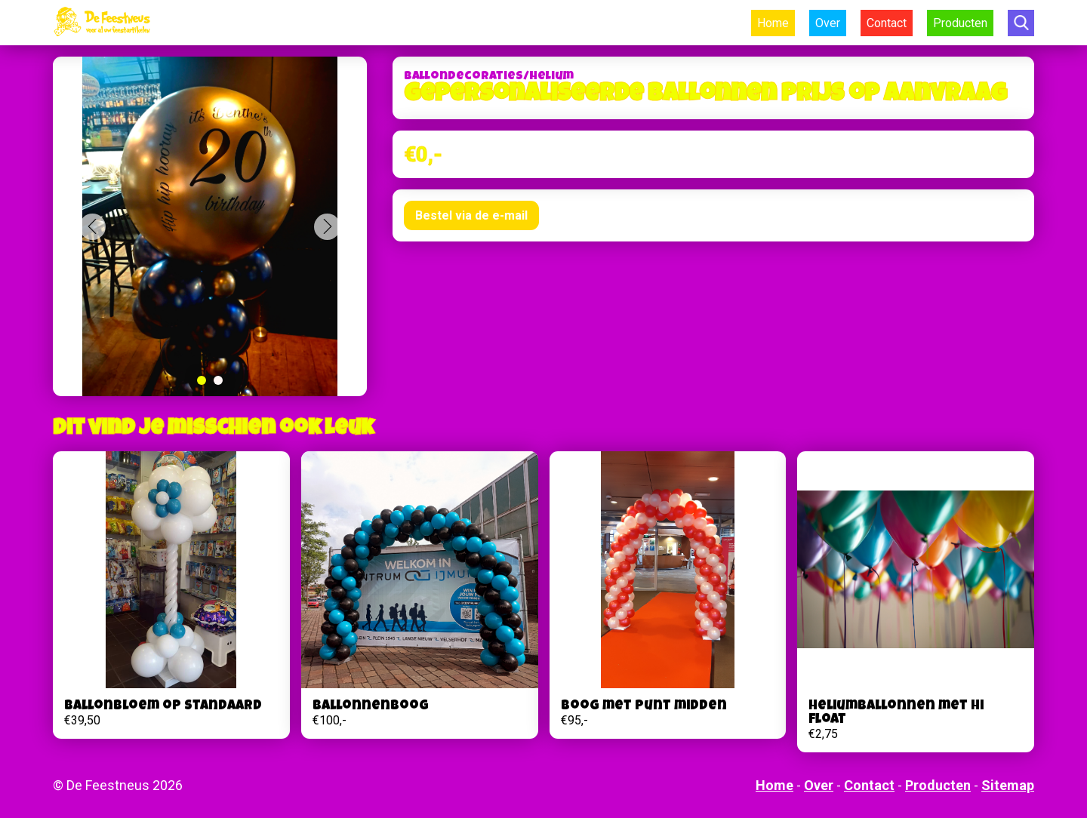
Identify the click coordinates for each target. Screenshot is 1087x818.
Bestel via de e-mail (471, 215)
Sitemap (1007, 785)
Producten (960, 23)
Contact (887, 23)
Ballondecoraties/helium (489, 77)
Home (773, 23)
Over (827, 23)
